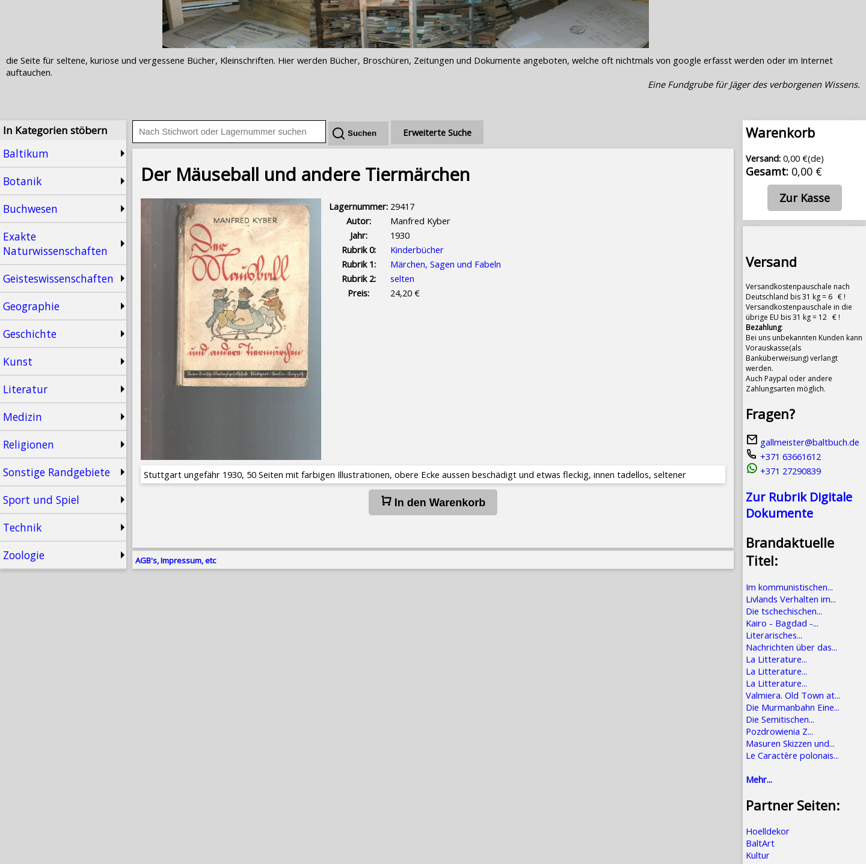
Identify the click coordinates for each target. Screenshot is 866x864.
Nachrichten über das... (791, 647)
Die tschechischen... (784, 611)
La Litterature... (776, 659)
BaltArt (760, 843)
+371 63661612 (783, 456)
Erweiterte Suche (437, 132)
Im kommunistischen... (789, 587)
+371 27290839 (783, 471)
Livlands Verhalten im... (791, 599)
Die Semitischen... (780, 719)
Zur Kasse (804, 198)
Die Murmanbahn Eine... (793, 707)
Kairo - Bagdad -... (782, 623)
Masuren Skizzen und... (790, 743)
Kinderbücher (417, 250)
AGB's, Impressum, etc (175, 560)
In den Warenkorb (433, 502)
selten (402, 278)
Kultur (758, 855)
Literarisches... (774, 635)
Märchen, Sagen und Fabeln (445, 264)
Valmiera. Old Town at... (793, 695)
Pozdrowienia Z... (779, 731)
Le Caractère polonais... (792, 755)
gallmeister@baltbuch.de (802, 442)
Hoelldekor (768, 831)
